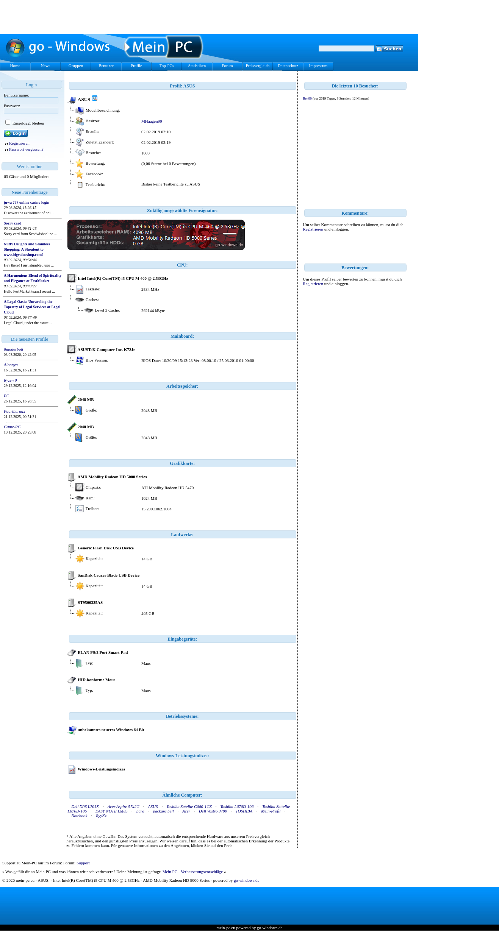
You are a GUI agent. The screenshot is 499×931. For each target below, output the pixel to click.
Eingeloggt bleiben (27, 123)
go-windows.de (247, 880)
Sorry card (12, 223)
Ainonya (11, 364)
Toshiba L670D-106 (236, 806)
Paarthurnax (14, 411)
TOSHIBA (244, 811)
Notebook (79, 815)
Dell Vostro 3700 (213, 811)
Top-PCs (167, 65)
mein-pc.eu (226, 927)
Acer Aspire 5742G (123, 806)
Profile (136, 65)
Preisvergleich (258, 65)
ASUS (153, 806)
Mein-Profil (271, 811)
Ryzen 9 (10, 380)
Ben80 (307, 98)
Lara (140, 811)
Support (83, 863)
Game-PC (12, 426)
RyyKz (101, 815)
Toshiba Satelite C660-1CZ (188, 806)
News (45, 65)
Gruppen (76, 65)
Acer (186, 811)
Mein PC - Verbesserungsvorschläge (193, 871)
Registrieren (19, 143)
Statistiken (197, 65)
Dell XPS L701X (85, 806)
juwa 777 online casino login (26, 202)
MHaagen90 (151, 121)
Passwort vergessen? (26, 149)
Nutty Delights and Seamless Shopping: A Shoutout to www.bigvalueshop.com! (27, 249)
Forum (227, 65)
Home (15, 65)
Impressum (318, 65)
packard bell (163, 811)
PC (6, 395)
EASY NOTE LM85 (111, 811)
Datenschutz (288, 65)
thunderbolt (13, 349)
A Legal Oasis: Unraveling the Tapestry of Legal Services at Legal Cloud (32, 306)
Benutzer (106, 65)
